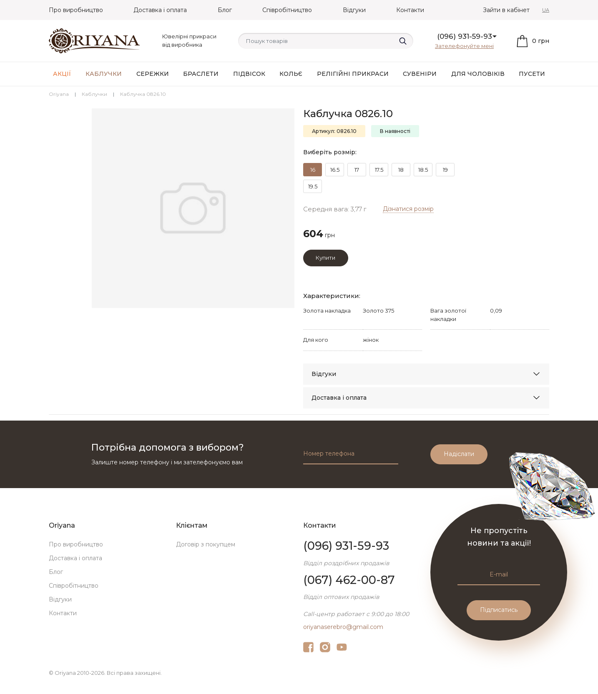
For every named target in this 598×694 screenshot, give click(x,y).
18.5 (423, 169)
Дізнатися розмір (408, 209)
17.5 (379, 169)
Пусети (532, 74)
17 (356, 169)
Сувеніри (420, 74)
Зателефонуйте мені (464, 46)
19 (445, 169)
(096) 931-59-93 (464, 36)
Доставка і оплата (160, 10)
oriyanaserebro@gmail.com (343, 627)
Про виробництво (76, 10)
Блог (225, 10)
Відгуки (354, 10)
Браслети (201, 74)
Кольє (290, 74)
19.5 (312, 186)
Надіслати (459, 454)
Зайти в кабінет (506, 10)
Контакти (410, 10)
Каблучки (103, 74)
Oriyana (59, 94)
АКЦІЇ (62, 74)
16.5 (334, 169)
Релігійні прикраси (353, 74)
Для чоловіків (478, 74)
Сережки (152, 74)
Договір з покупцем (205, 544)
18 (401, 169)
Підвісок (249, 74)
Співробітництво (287, 10)
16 (312, 169)
